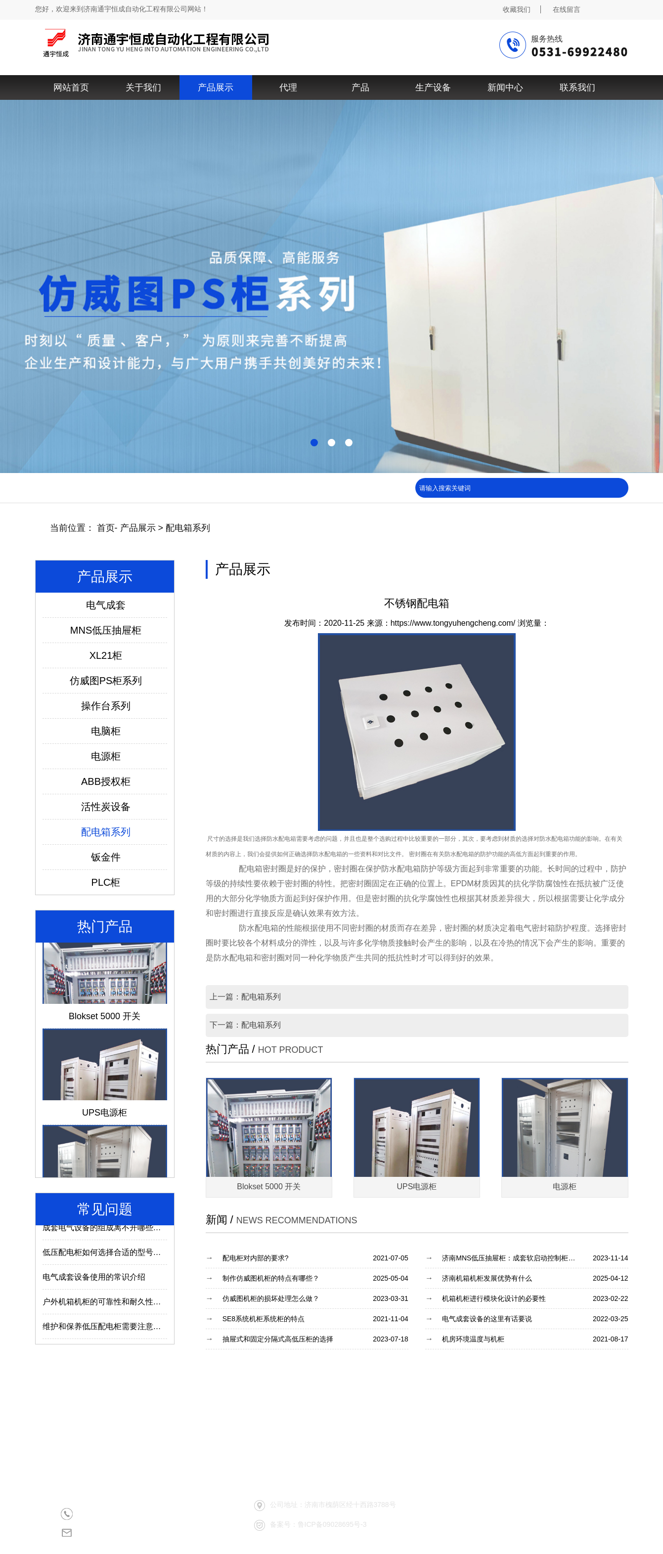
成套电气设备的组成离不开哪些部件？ (110, 1229)
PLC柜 (106, 882)
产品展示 (215, 87)
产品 (360, 87)
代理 (288, 87)
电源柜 (106, 756)
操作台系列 (106, 705)
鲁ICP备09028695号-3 (332, 1524)
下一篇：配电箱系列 (245, 1025)
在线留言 (566, 9)
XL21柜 (106, 655)
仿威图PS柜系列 (106, 680)
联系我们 (577, 87)
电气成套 (106, 605)
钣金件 (106, 857)
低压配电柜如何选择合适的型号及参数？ (114, 1254)
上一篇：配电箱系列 (245, 997)
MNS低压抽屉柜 (105, 630)
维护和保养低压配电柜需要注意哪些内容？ (118, 1328)
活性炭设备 (106, 806)
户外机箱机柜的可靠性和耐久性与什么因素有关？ (130, 1303)
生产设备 (433, 87)
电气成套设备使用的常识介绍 (94, 1279)
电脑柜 (106, 731)
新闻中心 (505, 87)
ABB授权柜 (106, 781)
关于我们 (143, 87)
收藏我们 (516, 9)
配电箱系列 (188, 528)
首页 (106, 528)
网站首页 (71, 87)
